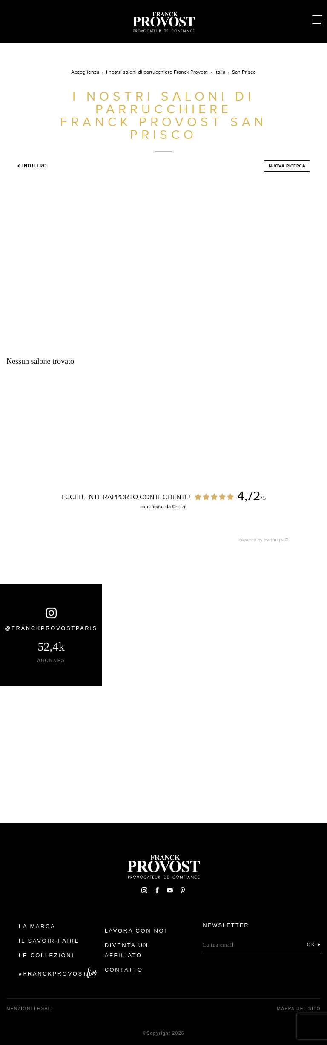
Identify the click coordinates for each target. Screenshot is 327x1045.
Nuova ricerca (287, 166)
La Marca (37, 926)
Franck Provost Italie (163, 20)
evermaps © (276, 539)
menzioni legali (29, 1008)
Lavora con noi (136, 930)
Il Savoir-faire (49, 941)
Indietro (32, 165)
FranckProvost (55, 973)
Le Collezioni (47, 955)
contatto (124, 970)
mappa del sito (299, 1008)
